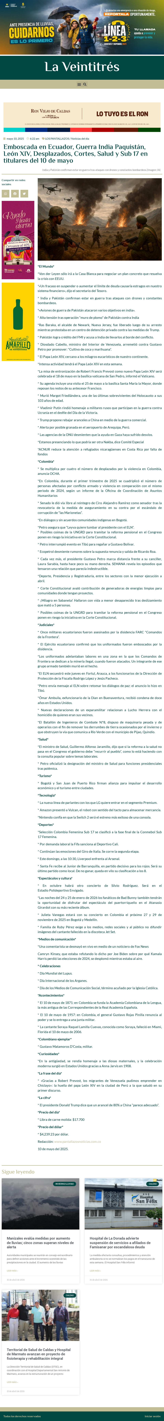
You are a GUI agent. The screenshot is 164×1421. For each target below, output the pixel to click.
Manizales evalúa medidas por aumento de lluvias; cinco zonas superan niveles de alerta (40, 1242)
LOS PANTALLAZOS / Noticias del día (67, 138)
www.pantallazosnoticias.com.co (77, 1141)
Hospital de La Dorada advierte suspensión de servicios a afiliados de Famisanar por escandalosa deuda (120, 1242)
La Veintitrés (82, 68)
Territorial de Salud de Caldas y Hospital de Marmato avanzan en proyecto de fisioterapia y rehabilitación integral (38, 1354)
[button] (79, 84)
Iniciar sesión (153, 1416)
